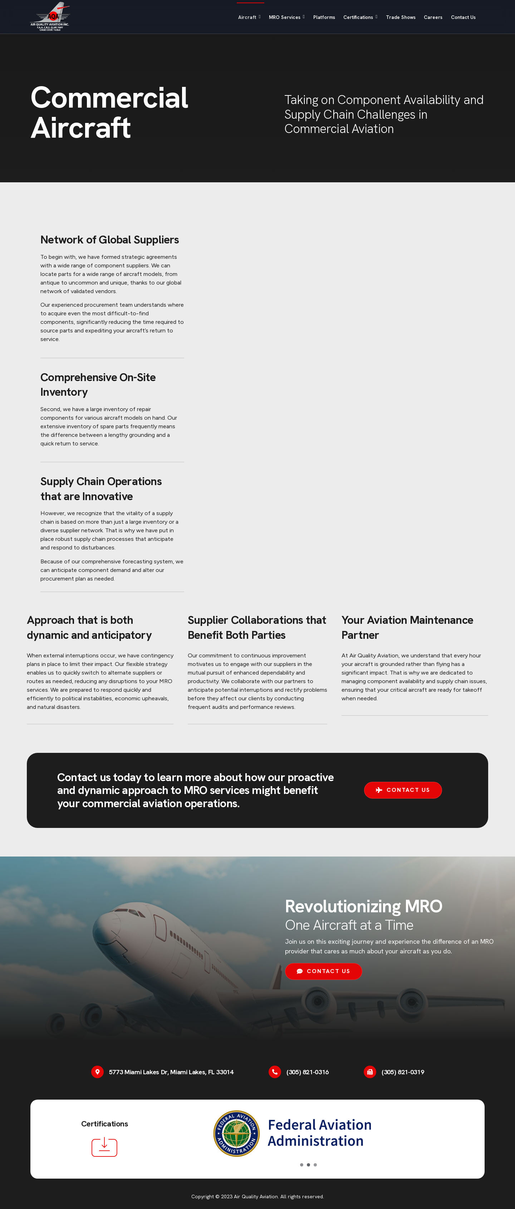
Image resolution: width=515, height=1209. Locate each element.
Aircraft (215, 17)
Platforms (301, 17)
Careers (426, 17)
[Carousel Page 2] (308, 1164)
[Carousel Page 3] (315, 1164)
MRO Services (258, 17)
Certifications (343, 17)
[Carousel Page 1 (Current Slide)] (301, 1164)
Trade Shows (389, 17)
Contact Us (461, 17)
